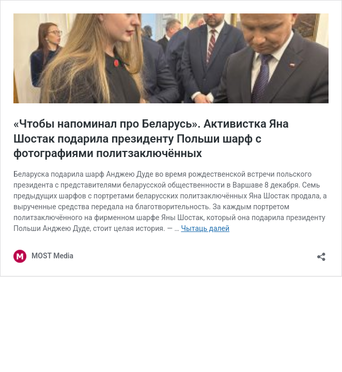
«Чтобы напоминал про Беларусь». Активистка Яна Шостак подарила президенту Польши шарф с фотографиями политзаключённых (151, 138)
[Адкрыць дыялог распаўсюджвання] (321, 253)
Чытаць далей (205, 228)
